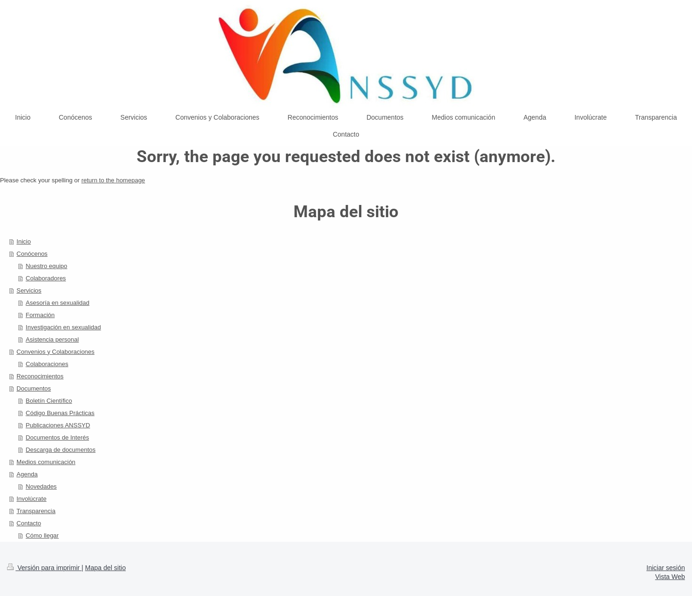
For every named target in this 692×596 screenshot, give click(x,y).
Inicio (23, 241)
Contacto (28, 523)
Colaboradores (46, 278)
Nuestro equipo (46, 265)
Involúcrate (31, 498)
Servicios (28, 290)
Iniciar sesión (665, 568)
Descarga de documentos (61, 449)
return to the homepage (113, 180)
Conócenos (32, 253)
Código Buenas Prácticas (60, 412)
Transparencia (36, 510)
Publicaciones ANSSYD (58, 425)
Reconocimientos (40, 376)
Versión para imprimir (44, 568)
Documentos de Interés (57, 437)
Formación (40, 314)
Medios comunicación (45, 461)
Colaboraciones (47, 363)
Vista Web (670, 576)
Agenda (27, 474)
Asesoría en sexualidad (58, 302)
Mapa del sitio (105, 568)
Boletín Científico (49, 400)
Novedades (41, 486)
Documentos (33, 388)
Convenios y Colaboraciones (55, 351)
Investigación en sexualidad (63, 327)
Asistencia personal (52, 339)
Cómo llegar (42, 535)
